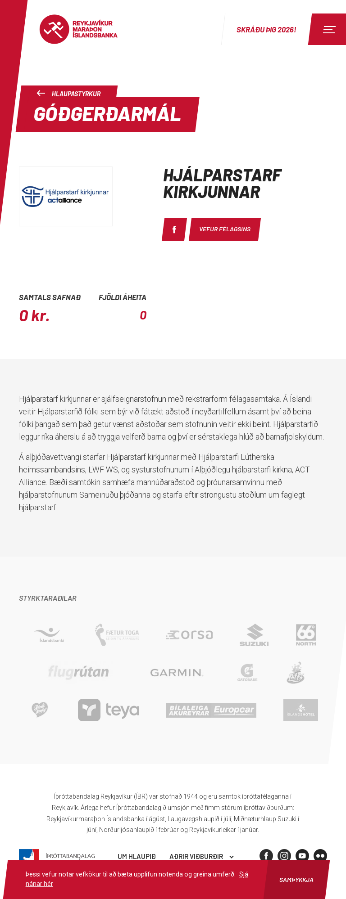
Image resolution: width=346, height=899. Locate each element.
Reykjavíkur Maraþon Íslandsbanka (87, 29)
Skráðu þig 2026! (266, 29)
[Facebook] (266, 856)
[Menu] (328, 29)
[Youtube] (302, 856)
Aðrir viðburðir (196, 856)
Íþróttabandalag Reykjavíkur (57, 859)
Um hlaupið (137, 856)
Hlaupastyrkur (68, 94)
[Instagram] (284, 856)
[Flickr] (320, 856)
